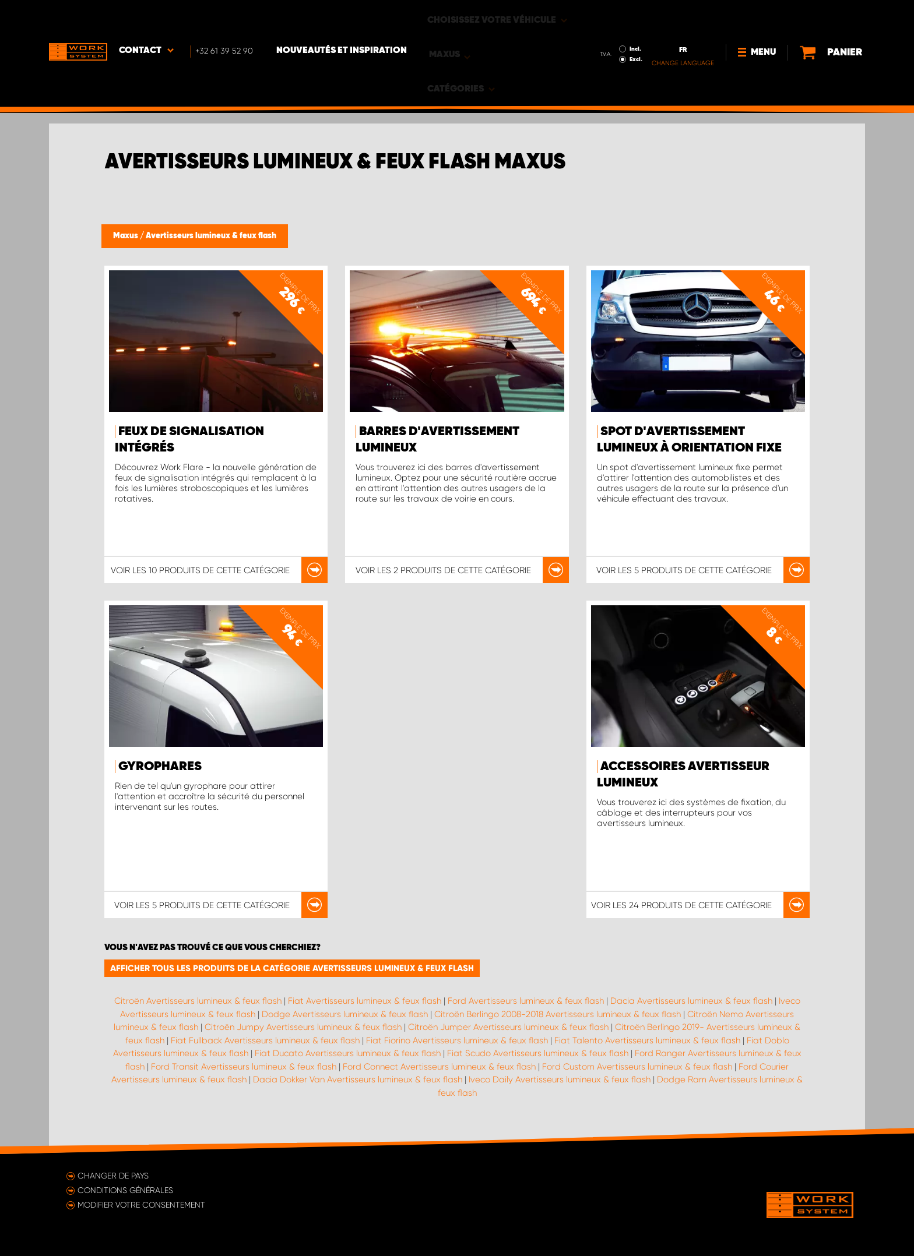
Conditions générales (125, 1190)
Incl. (609, 16)
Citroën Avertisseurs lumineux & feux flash (198, 1001)
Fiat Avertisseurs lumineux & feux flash (364, 1001)
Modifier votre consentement (141, 1204)
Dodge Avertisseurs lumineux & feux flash (345, 1014)
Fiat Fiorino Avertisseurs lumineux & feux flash (457, 1040)
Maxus (126, 236)
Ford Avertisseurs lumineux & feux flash (526, 1001)
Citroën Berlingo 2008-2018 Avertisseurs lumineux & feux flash (557, 1014)
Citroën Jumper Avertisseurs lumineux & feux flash (508, 1027)
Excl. (609, 27)
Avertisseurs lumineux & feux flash (211, 236)
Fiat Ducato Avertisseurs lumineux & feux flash (348, 1053)
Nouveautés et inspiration (341, 18)
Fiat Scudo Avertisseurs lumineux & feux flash (537, 1053)
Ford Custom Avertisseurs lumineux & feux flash (637, 1066)
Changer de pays (113, 1175)
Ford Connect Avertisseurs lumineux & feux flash (439, 1066)
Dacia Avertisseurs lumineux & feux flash (691, 1001)
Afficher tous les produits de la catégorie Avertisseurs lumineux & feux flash (292, 968)
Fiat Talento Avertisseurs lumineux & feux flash (647, 1040)
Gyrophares (160, 766)
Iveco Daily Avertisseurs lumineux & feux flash (560, 1079)
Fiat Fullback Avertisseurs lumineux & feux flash (265, 1040)
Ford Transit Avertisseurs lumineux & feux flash (243, 1066)
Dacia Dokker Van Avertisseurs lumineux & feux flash (357, 1079)
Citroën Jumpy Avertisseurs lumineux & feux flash (303, 1027)
